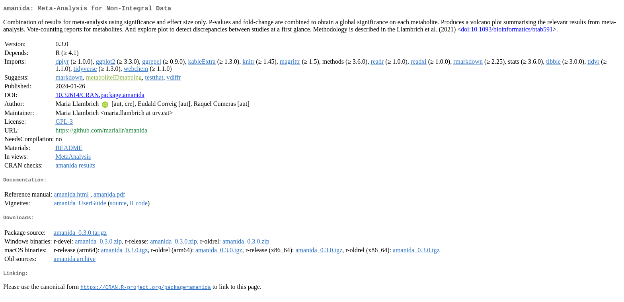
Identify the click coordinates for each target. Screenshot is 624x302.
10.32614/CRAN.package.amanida (99, 96)
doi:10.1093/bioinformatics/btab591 (507, 30)
